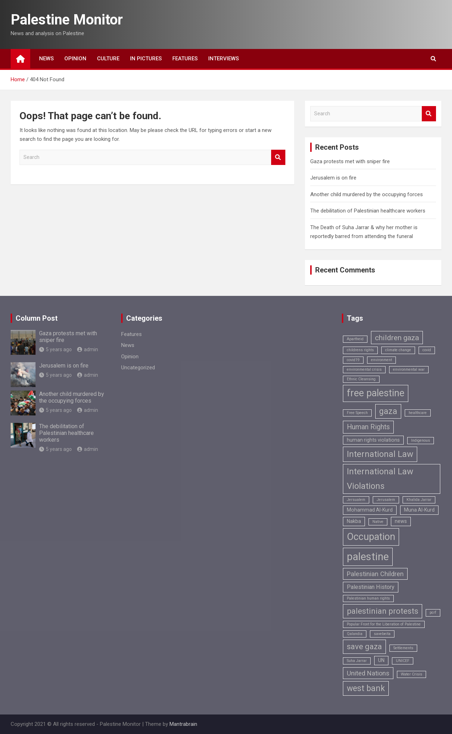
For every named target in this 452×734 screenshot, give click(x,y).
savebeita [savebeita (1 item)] (382, 633)
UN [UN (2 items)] (381, 660)
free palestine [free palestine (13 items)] (375, 393)
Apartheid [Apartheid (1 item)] (355, 339)
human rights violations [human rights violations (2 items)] (373, 440)
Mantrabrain (183, 724)
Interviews (223, 58)
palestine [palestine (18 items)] (368, 557)
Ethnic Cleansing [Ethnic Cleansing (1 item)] (361, 379)
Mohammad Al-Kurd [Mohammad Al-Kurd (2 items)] (370, 510)
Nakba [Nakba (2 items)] (354, 521)
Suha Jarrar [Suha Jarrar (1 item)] (357, 660)
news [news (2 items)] (401, 521)
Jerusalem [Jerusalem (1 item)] (386, 499)
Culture (108, 58)
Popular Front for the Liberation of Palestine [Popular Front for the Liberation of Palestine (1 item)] (384, 624)
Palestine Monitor (67, 19)
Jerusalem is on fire (333, 178)
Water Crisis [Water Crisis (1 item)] (411, 674)
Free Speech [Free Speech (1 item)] (357, 412)
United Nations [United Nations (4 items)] (368, 673)
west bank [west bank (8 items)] (366, 688)
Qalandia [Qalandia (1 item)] (354, 633)
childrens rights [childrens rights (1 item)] (360, 350)
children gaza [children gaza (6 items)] (397, 337)
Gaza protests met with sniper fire (350, 161)
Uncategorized (138, 367)
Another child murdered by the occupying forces (366, 194)
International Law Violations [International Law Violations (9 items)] (380, 479)
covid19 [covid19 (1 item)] (353, 360)
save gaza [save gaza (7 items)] (364, 646)
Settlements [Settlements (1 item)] (403, 648)
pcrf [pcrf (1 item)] (433, 612)
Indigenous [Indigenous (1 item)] (420, 440)
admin (87, 349)
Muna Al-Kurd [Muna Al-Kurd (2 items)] (419, 510)
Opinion (75, 58)
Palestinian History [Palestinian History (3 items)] (370, 587)
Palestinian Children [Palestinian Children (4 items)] (375, 574)
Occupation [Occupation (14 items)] (371, 536)
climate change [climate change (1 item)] (398, 350)
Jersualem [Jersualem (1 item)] (356, 499)
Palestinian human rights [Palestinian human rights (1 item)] (368, 598)
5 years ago (55, 349)
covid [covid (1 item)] (427, 350)
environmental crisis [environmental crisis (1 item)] (364, 369)
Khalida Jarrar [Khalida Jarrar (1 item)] (419, 499)
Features (185, 58)
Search (278, 157)
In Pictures (146, 58)
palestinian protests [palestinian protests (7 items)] (382, 611)
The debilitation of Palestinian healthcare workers (367, 211)
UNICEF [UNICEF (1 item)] (402, 660)
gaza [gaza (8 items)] (388, 411)
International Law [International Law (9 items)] (380, 454)
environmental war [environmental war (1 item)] (409, 369)
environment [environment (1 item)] (381, 360)
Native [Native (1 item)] (377, 521)
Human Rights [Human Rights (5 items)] (368, 427)
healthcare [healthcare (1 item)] (418, 412)
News (46, 58)
